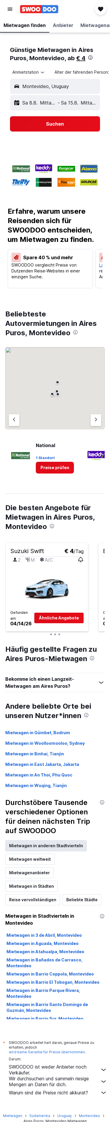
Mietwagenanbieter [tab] (29, 872)
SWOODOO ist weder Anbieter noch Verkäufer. (58, 1070)
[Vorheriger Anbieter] (14, 420)
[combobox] (29, 72)
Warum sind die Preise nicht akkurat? (58, 1092)
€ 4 (80, 58)
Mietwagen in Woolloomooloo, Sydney (45, 743)
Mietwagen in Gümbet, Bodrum (37, 732)
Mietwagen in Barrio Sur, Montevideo (44, 1018)
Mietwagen (12, 1115)
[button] (10, 9)
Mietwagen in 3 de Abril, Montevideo (44, 935)
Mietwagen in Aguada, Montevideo (42, 943)
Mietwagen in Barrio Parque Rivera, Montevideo (43, 993)
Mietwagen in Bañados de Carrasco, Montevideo (44, 962)
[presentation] (90, 57)
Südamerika (39, 1115)
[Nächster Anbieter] (96, 420)
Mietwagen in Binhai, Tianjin (34, 753)
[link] (55, 468)
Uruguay (64, 1115)
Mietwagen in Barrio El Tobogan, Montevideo (52, 982)
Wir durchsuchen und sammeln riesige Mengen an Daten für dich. (58, 1081)
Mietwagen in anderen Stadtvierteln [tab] (46, 845)
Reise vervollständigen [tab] (32, 899)
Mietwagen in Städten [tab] (31, 886)
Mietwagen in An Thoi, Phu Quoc (38, 774)
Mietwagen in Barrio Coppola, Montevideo (50, 973)
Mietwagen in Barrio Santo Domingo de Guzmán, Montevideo (47, 1007)
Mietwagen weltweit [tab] (30, 859)
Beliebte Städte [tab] (82, 899)
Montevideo (89, 1115)
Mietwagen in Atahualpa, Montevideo (45, 951)
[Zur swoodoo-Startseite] (39, 9)
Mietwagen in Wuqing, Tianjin (36, 785)
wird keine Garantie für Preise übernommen (47, 1052)
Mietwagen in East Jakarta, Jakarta (42, 764)
